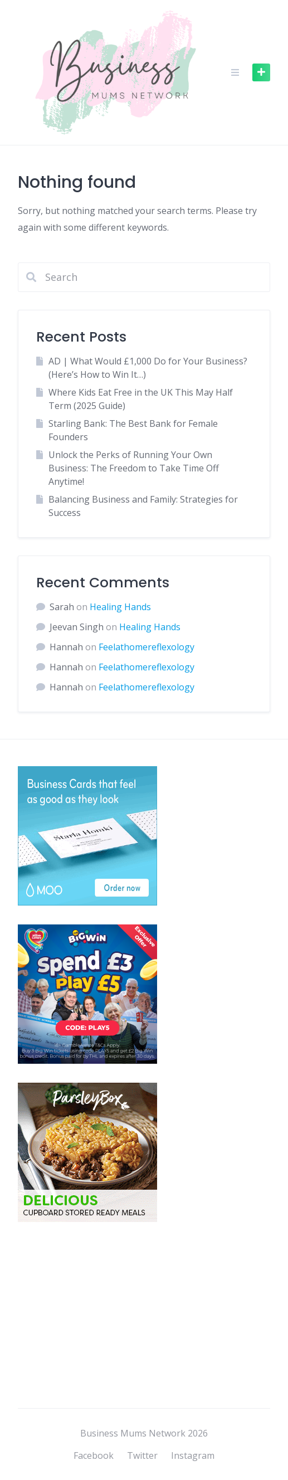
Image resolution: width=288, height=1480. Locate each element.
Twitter (142, 1455)
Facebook (94, 1455)
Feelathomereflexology (146, 647)
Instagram (192, 1455)
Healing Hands (120, 607)
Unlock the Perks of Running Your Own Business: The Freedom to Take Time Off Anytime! (133, 468)
